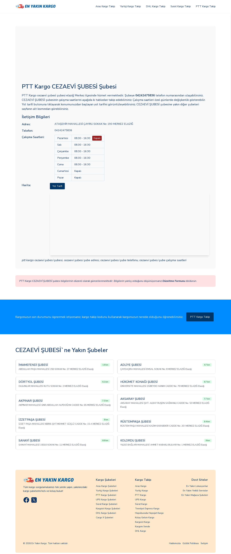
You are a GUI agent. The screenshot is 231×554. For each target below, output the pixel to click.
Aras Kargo (140, 486)
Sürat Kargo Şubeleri (106, 504)
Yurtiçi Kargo (141, 490)
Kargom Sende (142, 526)
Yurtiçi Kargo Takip (130, 6)
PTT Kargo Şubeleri (106, 495)
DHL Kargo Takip (155, 6)
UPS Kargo (140, 499)
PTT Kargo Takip (206, 6)
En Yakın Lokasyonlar (197, 486)
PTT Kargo (140, 495)
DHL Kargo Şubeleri (106, 513)
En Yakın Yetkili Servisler (195, 490)
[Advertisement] (115, 56)
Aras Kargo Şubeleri (106, 486)
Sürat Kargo (141, 504)
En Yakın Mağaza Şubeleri (194, 495)
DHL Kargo (140, 531)
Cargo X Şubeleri (104, 517)
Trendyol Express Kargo (147, 508)
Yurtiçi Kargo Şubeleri (107, 490)
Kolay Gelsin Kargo (144, 517)
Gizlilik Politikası (191, 543)
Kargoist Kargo (142, 522)
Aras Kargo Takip (105, 6)
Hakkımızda (175, 543)
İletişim (204, 543)
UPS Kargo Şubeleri (106, 499)
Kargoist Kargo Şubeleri (108, 508)
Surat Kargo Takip (181, 6)
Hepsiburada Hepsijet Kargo (149, 513)
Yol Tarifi (57, 186)
